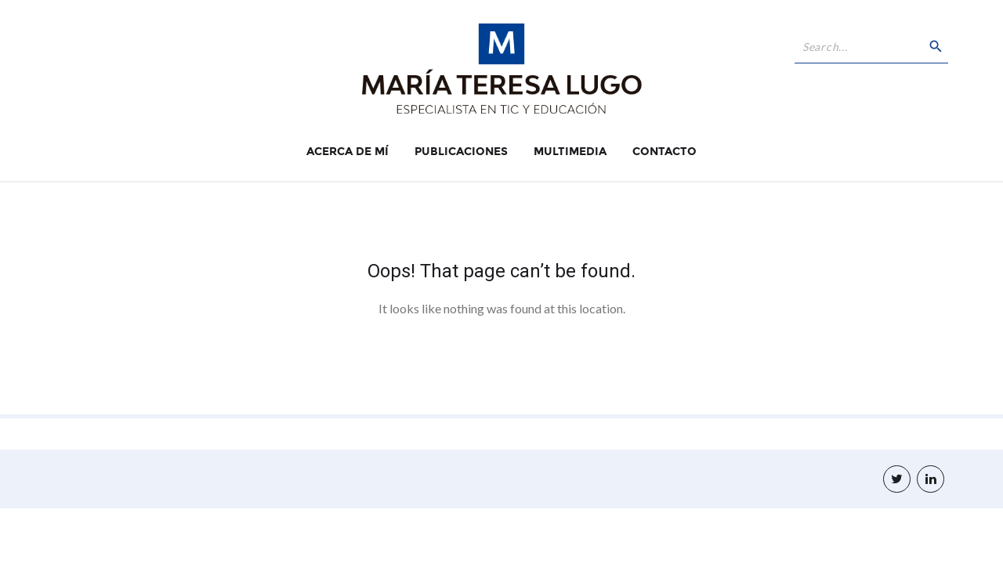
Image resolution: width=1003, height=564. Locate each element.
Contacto (664, 151)
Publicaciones (461, 151)
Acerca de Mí (347, 151)
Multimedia (570, 151)
